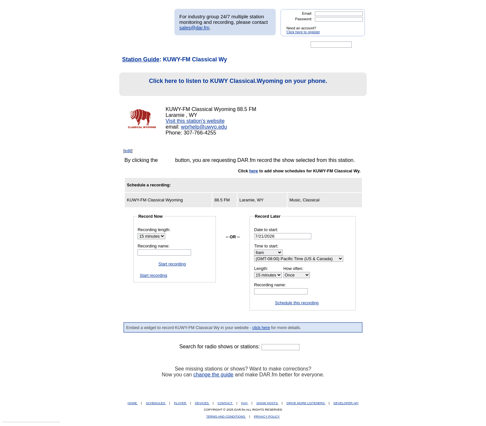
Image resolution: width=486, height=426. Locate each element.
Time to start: (266, 246)
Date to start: (266, 229)
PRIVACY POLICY (267, 416)
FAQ (245, 403)
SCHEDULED (156, 403)
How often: (293, 268)
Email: (307, 13)
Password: (303, 19)
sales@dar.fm (194, 27)
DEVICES (202, 403)
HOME (133, 403)
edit (127, 150)
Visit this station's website (195, 121)
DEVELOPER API (345, 403)
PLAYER (180, 403)
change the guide (213, 374)
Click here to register (303, 32)
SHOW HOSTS (267, 403)
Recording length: (154, 229)
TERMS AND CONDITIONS (226, 416)
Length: (261, 268)
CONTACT (225, 403)
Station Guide (140, 59)
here (253, 170)
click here (261, 327)
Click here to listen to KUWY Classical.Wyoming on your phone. (225, 84)
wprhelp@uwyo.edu (204, 127)
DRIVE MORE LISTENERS (305, 403)
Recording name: (153, 246)
